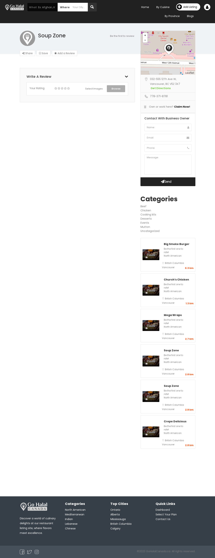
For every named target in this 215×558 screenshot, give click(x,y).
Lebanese (71, 524)
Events (144, 223)
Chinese (70, 528)
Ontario (115, 510)
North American (173, 255)
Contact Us (163, 519)
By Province (172, 16)
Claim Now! (182, 107)
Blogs (190, 16)
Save (43, 53)
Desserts (146, 219)
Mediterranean (74, 514)
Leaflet (189, 73)
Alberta (115, 514)
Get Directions (161, 88)
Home (145, 7)
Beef (143, 206)
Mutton (145, 227)
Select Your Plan (166, 514)
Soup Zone (171, 350)
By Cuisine (163, 7)
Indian (69, 519)
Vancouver (168, 267)
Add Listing (187, 7)
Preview (150, 257)
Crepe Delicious (175, 421)
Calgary (115, 528)
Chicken (145, 210)
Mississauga (118, 519)
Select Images (94, 88)
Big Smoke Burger (176, 244)
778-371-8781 (159, 96)
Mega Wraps (173, 315)
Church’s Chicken (176, 279)
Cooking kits (148, 214)
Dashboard (163, 510)
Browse (116, 88)
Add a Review (64, 53)
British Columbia (174, 263)
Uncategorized (150, 231)
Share (27, 53)
